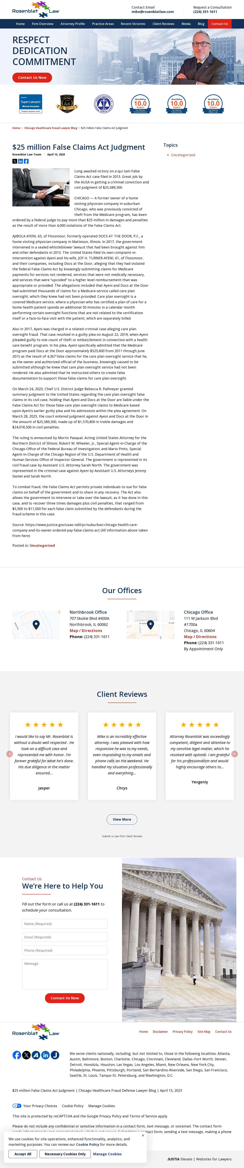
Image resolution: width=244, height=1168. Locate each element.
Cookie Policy (72, 1106)
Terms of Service (143, 1116)
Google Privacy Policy (104, 1116)
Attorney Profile (73, 24)
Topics (170, 145)
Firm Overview (42, 24)
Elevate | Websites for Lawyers (199, 1159)
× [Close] (143, 1135)
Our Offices (122, 590)
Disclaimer (160, 1032)
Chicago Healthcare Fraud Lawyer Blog (50, 128)
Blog (201, 24)
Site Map (203, 1032)
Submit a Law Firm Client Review (122, 836)
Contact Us (220, 24)
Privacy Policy (183, 1032)
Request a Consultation (212, 7)
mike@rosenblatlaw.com (153, 11)
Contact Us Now (32, 77)
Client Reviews (163, 24)
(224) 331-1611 (205, 11)
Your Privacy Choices (34, 1106)
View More (122, 819)
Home (20, 24)
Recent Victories (133, 24)
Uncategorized (42, 545)
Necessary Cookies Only (65, 1154)
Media (186, 24)
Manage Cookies (101, 1106)
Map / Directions (86, 630)
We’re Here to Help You (65, 884)
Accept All (22, 1154)
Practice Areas (103, 24)
